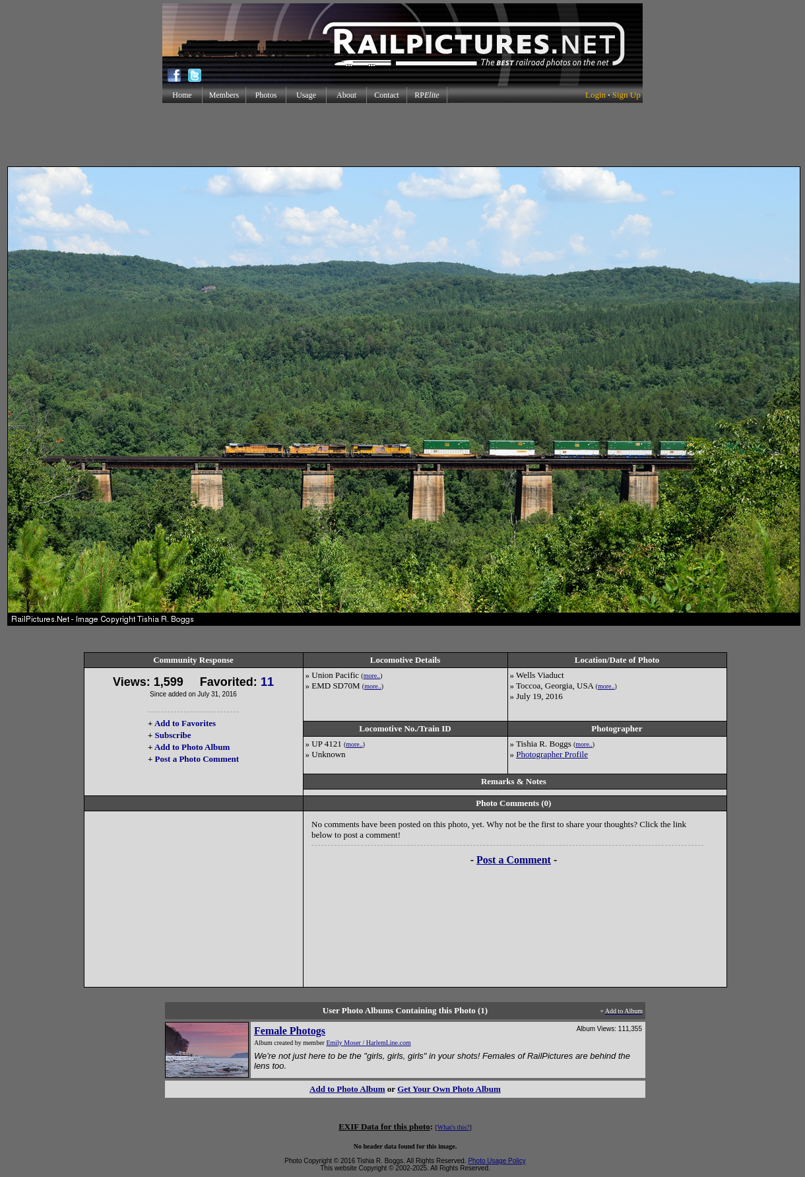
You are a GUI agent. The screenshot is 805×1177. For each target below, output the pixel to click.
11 (267, 682)
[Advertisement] (402, 134)
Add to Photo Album (192, 747)
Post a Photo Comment (197, 759)
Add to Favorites (185, 723)
